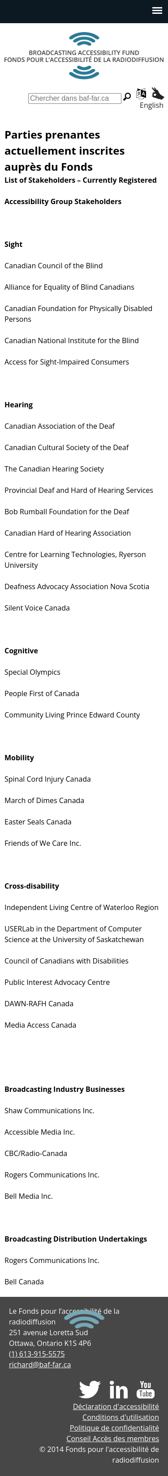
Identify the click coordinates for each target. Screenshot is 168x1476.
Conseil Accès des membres (112, 1438)
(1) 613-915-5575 (37, 1354)
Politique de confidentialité (114, 1428)
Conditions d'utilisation (120, 1417)
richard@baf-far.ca (40, 1364)
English (152, 105)
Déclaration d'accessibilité (116, 1406)
